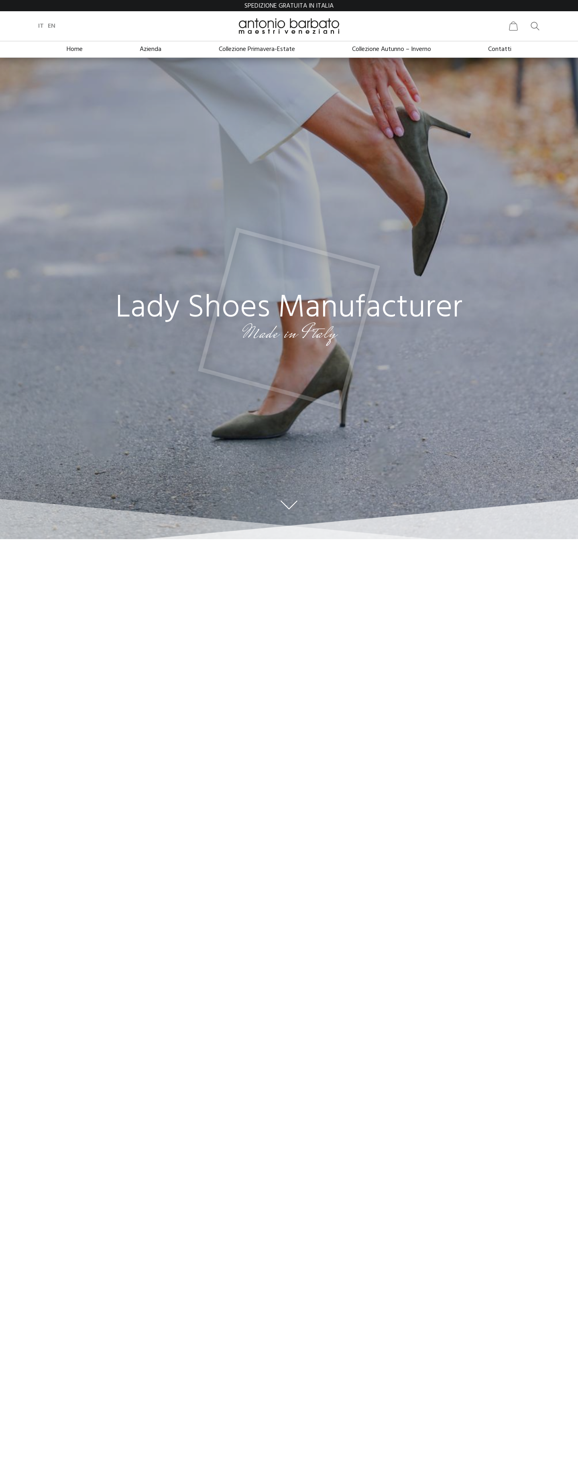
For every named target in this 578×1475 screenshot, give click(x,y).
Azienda (150, 49)
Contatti (499, 49)
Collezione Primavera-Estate (257, 49)
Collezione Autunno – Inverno (391, 49)
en (51, 26)
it (41, 26)
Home (75, 49)
